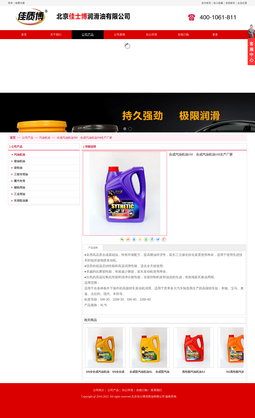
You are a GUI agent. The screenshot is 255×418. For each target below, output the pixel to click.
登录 (10, 3)
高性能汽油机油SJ (193, 371)
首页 (13, 137)
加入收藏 (218, 3)
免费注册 (20, 3)
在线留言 (230, 3)
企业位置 (242, 3)
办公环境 (127, 390)
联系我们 (156, 390)
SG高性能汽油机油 (238, 371)
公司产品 (28, 137)
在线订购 (141, 390)
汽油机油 (44, 137)
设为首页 (206, 3)
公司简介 (98, 390)
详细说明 (90, 146)
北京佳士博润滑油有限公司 (148, 396)
